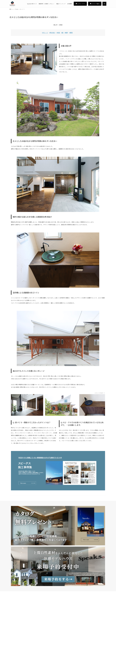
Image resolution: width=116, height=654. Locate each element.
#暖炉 (66, 33)
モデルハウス (80, 4)
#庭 (62, 33)
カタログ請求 (94, 4)
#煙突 (71, 33)
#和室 (58, 33)
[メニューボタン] (104, 4)
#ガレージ (45, 33)
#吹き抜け (52, 33)
